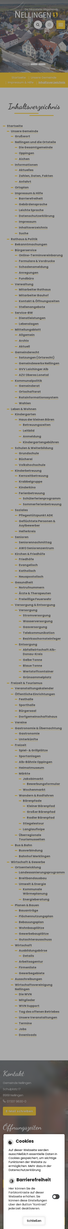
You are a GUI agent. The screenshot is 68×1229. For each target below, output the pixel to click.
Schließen (34, 1221)
